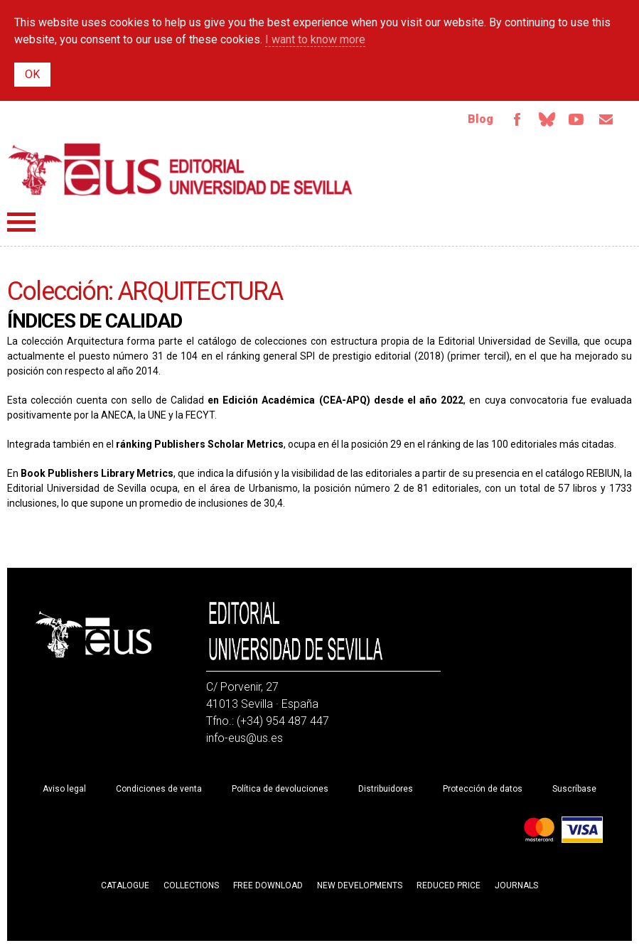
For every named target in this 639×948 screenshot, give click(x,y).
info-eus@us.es (244, 738)
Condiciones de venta (159, 789)
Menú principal (21, 222)
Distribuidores (385, 789)
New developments (359, 885)
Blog (480, 119)
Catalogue (125, 885)
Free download (268, 885)
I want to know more (315, 39)
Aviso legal (64, 789)
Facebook (516, 119)
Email (606, 119)
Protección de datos (482, 789)
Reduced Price (448, 885)
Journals (516, 885)
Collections (191, 885)
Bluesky (546, 119)
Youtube (576, 119)
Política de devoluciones (280, 789)
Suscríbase (574, 789)
